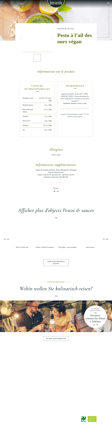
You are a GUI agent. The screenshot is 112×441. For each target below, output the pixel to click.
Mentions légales (41, 435)
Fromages (28, 378)
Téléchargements (56, 396)
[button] (20, 38)
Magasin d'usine (56, 402)
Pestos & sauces (65, 29)
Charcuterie (27, 381)
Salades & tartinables (28, 369)
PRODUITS (28, 361)
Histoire (84, 369)
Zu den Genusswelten (56, 338)
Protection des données (68, 435)
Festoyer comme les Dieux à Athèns (56, 366)
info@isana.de (66, 424)
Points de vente (56, 399)
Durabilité (84, 375)
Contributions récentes (28, 397)
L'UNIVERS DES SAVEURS (56, 361)
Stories (28, 403)
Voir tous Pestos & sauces (56, 262)
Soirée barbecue (56, 369)
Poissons (28, 384)
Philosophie (84, 366)
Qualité (84, 372)
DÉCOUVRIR (28, 392)
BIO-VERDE (84, 361)
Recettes (28, 400)
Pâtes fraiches (28, 375)
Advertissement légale (53, 435)
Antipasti (28, 366)
